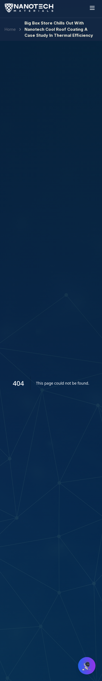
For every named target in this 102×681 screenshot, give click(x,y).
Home (10, 26)
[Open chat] (86, 665)
